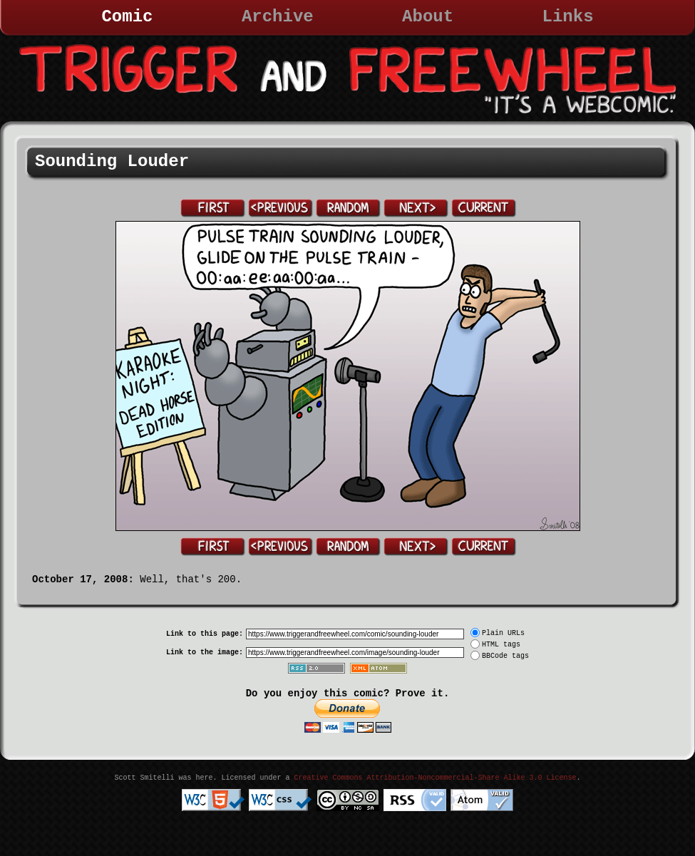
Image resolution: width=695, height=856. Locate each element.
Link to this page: (204, 634)
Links (568, 16)
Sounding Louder (112, 161)
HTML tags (501, 645)
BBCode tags (505, 656)
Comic (127, 16)
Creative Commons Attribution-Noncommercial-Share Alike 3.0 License (435, 778)
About (427, 16)
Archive (278, 16)
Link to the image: (204, 652)
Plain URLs (503, 633)
